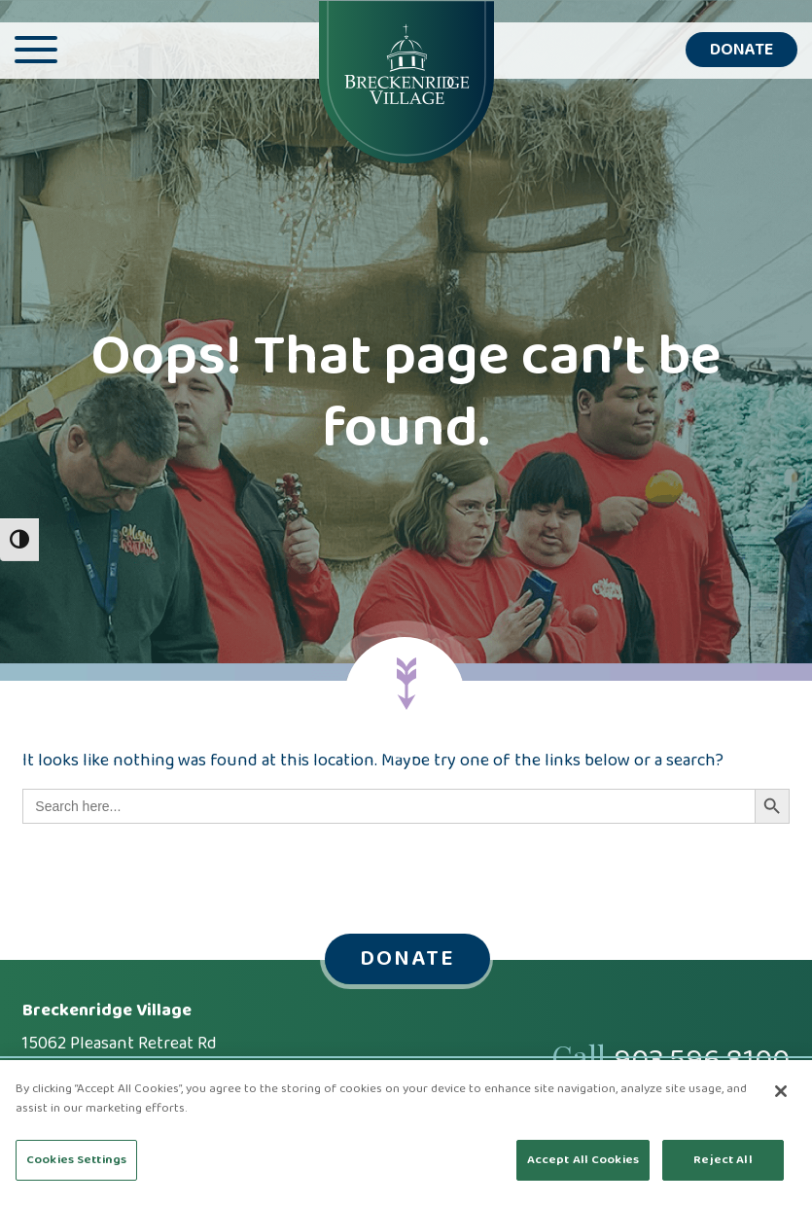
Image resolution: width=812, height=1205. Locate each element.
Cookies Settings (76, 1160)
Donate (741, 50)
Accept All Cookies (583, 1160)
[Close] (780, 1091)
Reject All (722, 1160)
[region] (406, 1132)
